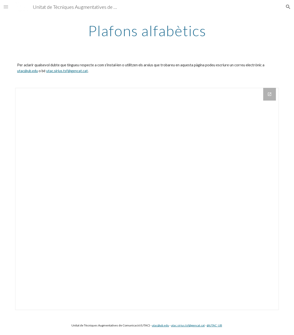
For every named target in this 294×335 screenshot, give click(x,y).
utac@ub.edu (27, 71)
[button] (6, 6)
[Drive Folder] (147, 199)
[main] (147, 31)
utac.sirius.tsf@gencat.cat (67, 71)
